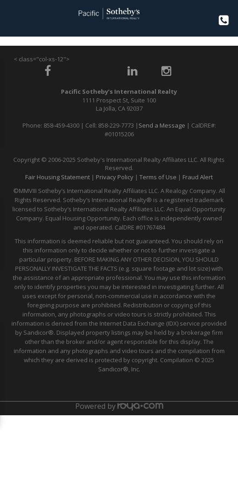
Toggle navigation (11, 18)
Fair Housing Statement (57, 177)
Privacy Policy (114, 177)
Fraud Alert (198, 177)
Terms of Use (158, 177)
